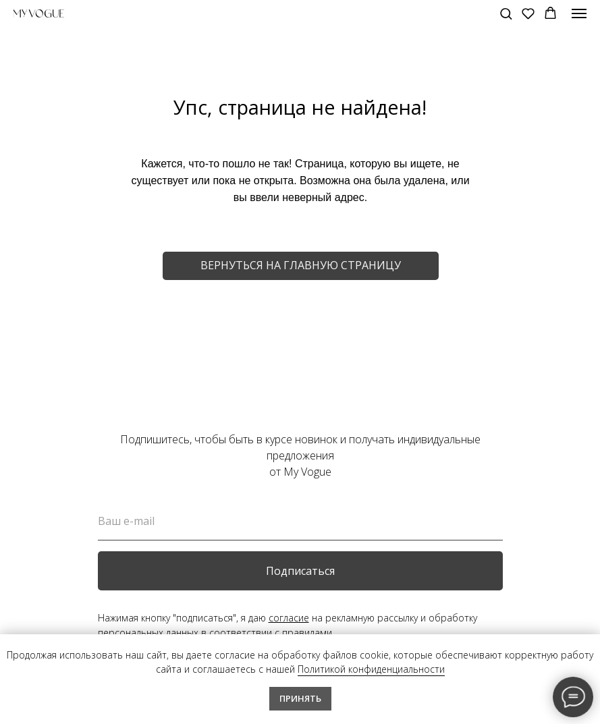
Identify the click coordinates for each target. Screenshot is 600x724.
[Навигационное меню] (579, 13)
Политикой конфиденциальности (371, 669)
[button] (505, 13)
